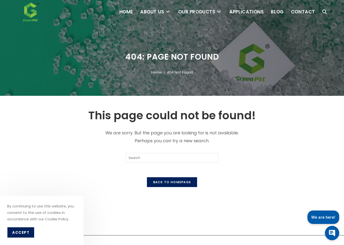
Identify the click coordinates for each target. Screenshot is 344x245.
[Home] (156, 72)
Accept (20, 232)
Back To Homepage (172, 182)
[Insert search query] (172, 158)
